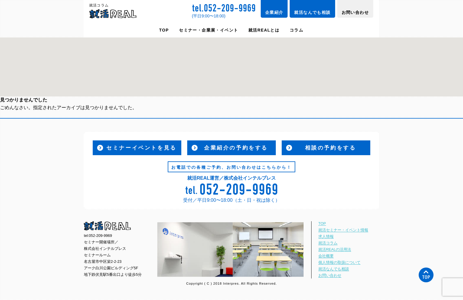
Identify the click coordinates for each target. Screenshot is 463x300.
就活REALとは (263, 30)
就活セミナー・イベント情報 (343, 230)
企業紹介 (274, 12)
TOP (164, 30)
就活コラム (328, 243)
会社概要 (326, 256)
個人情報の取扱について (339, 262)
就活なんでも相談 (312, 12)
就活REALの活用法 (334, 249)
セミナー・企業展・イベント (208, 30)
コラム (296, 30)
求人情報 (326, 237)
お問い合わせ (355, 12)
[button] (231, 61)
